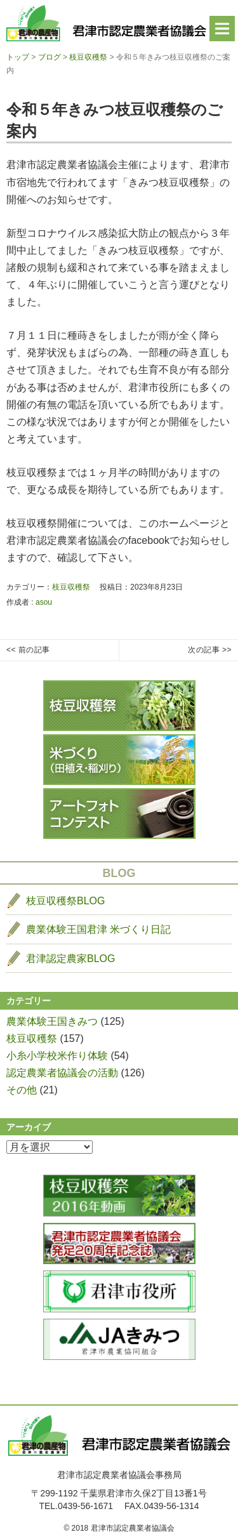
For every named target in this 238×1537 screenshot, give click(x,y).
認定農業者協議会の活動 (62, 1072)
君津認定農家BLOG (70, 958)
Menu (222, 28)
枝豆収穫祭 (71, 587)
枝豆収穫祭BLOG (65, 900)
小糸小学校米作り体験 (57, 1055)
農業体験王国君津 (98, 930)
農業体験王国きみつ (52, 1021)
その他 (21, 1090)
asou (44, 602)
